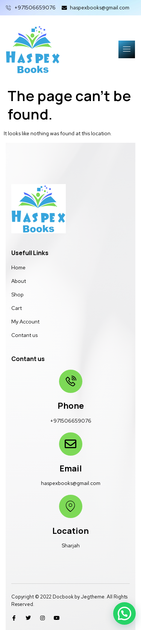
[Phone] (70, 381)
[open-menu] (126, 49)
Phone (71, 405)
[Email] (70, 444)
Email (70, 468)
